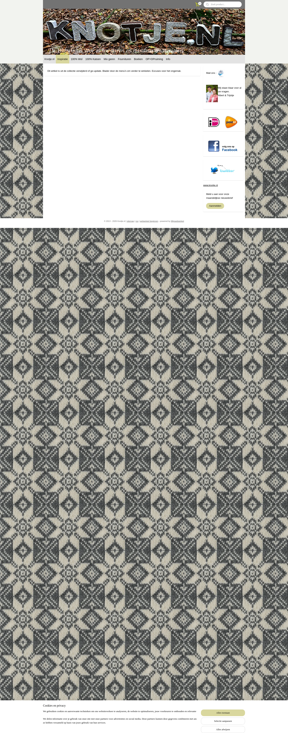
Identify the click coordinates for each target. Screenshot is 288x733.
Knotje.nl (49, 59)
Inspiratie (62, 59)
